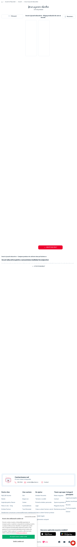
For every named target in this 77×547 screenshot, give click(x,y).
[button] (73, 543)
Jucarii (20, 1)
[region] (18, 530)
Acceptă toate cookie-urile (18, 536)
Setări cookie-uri (18, 541)
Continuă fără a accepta (30, 516)
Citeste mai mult (39, 266)
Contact (46, 482)
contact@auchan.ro (32, 482)
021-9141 (20, 482)
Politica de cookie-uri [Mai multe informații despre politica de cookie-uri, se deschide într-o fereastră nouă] (21, 533)
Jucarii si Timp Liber (10, 1)
